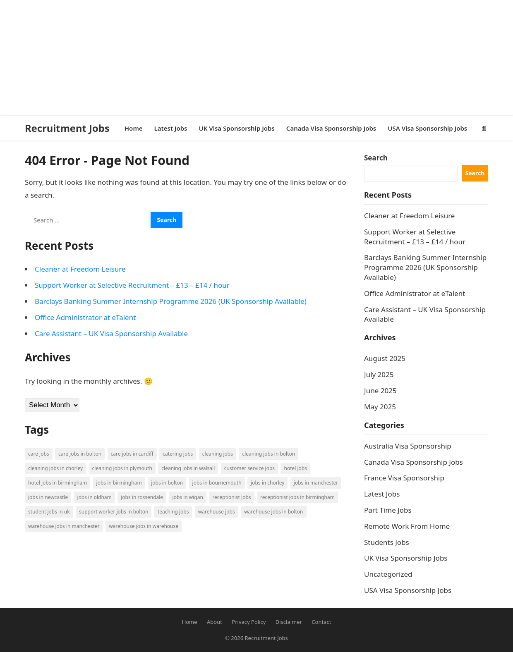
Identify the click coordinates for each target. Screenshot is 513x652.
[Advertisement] (248, 58)
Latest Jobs (382, 494)
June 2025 (380, 390)
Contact (321, 622)
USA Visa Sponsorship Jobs (407, 590)
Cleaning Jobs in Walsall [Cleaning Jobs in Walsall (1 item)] (188, 468)
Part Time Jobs (388, 510)
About (214, 622)
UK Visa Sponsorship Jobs (406, 558)
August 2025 (384, 358)
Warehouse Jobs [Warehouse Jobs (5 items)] (216, 511)
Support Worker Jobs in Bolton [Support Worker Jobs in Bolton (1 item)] (113, 511)
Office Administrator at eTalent (85, 317)
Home (189, 622)
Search (376, 157)
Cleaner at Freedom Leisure (80, 269)
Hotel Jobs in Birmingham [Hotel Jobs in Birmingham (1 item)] (57, 482)
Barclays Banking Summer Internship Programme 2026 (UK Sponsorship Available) (171, 301)
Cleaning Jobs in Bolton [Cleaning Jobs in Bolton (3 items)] (268, 453)
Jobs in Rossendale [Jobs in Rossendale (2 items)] (142, 497)
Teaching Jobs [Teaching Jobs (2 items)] (173, 511)
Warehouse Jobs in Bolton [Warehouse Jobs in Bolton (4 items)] (273, 511)
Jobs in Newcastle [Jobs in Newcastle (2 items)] (48, 497)
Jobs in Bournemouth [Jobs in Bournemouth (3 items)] (217, 482)
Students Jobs (386, 542)
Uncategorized (388, 574)
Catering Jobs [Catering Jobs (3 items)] (178, 453)
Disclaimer (289, 622)
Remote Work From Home (407, 526)
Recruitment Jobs (67, 128)
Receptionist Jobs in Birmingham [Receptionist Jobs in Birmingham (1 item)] (297, 497)
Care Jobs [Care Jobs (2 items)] (38, 453)
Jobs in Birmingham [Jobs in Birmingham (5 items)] (119, 482)
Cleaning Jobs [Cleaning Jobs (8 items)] (217, 453)
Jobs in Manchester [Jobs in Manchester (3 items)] (316, 482)
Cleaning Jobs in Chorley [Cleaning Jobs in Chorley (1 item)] (55, 468)
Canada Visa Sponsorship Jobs (413, 462)
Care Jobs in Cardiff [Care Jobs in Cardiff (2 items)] (132, 453)
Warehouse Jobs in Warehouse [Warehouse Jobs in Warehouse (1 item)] (143, 526)
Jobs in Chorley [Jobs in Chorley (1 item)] (267, 482)
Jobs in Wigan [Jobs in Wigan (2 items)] (188, 497)
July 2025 (379, 374)
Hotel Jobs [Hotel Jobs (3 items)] (295, 468)
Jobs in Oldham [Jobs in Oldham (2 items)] (94, 497)
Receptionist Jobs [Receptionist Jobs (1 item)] (231, 497)
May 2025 (380, 406)
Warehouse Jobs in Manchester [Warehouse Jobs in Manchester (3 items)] (64, 526)
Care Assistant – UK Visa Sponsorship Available (111, 333)
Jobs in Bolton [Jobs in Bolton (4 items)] (167, 482)
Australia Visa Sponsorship (407, 446)
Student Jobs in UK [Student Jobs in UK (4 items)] (49, 511)
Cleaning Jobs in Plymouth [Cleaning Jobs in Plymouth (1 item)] (122, 468)
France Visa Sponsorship (404, 477)
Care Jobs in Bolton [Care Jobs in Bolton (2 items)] (79, 453)
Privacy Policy (249, 622)
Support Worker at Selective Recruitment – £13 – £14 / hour (132, 285)
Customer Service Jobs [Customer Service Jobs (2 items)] (249, 468)
